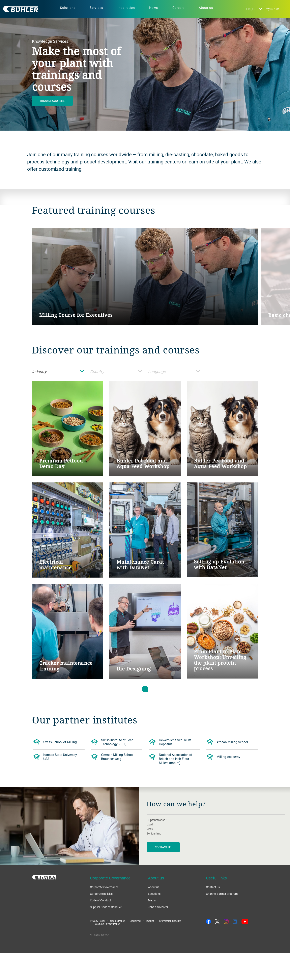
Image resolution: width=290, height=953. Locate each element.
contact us (163, 847)
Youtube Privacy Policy (107, 923)
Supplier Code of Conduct (106, 907)
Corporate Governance (104, 887)
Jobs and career (158, 907)
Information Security (170, 920)
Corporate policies (101, 894)
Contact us (213, 887)
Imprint (150, 920)
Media (152, 900)
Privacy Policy (97, 920)
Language (174, 371)
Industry (58, 371)
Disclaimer (135, 920)
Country (116, 371)
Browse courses (52, 101)
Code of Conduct (100, 900)
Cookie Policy (117, 920)
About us (153, 887)
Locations (154, 894)
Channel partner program (222, 894)
